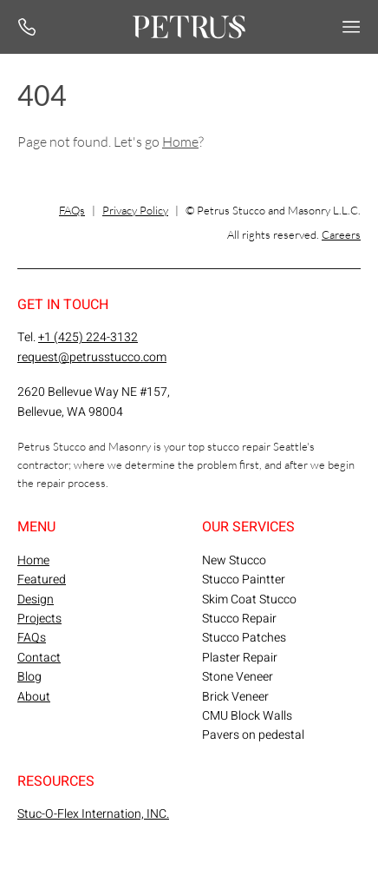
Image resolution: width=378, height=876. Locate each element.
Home (180, 141)
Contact (39, 658)
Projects (39, 618)
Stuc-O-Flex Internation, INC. (93, 814)
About (33, 697)
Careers (341, 234)
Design (35, 599)
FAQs (72, 210)
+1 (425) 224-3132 (88, 337)
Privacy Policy (135, 210)
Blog (29, 677)
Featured (41, 579)
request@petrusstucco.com (91, 357)
